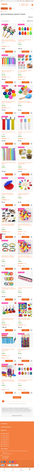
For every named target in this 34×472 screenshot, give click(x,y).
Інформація (17, 423)
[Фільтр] (1, 236)
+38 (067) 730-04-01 (24, 5)
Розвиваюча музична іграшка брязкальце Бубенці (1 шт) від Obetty (9, 40)
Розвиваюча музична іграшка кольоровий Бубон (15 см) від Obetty (9, 288)
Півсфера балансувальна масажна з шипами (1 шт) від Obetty (9, 102)
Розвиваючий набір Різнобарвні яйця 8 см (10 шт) (24, 40)
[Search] (22, 8)
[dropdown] (2, 1)
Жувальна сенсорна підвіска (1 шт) (8, 131)
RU (29, 0)
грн (23, 0)
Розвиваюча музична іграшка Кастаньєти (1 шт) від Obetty (8, 194)
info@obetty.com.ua (6, 446)
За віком (4, 11)
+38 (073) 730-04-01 (5, 439)
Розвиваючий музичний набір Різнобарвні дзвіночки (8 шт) (8, 319)
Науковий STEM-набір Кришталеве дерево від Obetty (25, 163)
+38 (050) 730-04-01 (24, 4)
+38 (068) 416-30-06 (5, 440)
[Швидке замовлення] (15, 52)
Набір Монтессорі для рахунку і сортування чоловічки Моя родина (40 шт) (8, 381)
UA (27, 1)
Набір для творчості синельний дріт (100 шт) (9, 163)
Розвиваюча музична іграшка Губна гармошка (25, 288)
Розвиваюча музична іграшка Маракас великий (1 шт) (24, 194)
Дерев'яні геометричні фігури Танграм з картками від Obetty (24, 319)
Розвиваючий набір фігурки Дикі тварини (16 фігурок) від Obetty (8, 224)
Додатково (17, 430)
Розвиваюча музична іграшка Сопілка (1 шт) (24, 350)
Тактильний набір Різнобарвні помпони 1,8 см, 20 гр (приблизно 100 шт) (25, 257)
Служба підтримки (17, 427)
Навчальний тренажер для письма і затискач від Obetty (25, 71)
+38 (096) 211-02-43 (5, 442)
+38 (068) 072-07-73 (5, 444)
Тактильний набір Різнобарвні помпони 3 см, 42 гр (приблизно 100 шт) (25, 225)
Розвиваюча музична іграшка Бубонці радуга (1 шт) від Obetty (8, 256)
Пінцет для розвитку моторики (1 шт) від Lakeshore (8, 350)
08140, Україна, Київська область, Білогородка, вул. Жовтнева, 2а (15, 450)
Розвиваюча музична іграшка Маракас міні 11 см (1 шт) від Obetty (25, 102)
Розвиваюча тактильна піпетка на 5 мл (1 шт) (25, 132)
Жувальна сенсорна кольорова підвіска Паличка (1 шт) (8, 71)
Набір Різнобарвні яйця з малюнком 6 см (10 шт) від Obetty (25, 380)
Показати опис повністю (17, 415)
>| (30, 401)
